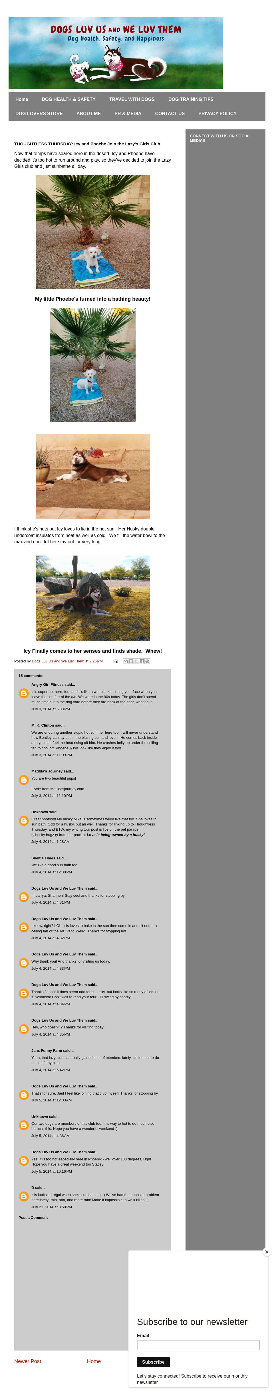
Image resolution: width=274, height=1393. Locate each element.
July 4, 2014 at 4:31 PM (50, 902)
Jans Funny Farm (46, 1050)
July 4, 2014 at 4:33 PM (50, 968)
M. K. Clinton (42, 725)
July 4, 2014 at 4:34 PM (50, 1004)
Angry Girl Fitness (47, 684)
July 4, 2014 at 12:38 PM (51, 872)
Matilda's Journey (47, 771)
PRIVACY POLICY (217, 113)
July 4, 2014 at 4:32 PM (50, 938)
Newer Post (27, 1361)
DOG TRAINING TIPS (190, 99)
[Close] (267, 1252)
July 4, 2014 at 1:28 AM (50, 841)
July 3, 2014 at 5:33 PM (50, 709)
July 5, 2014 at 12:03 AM (51, 1100)
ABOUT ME (88, 113)
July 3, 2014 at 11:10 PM (51, 796)
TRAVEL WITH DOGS (132, 99)
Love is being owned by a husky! (116, 835)
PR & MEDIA (127, 113)
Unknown (39, 812)
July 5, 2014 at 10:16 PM (51, 1171)
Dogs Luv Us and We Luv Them (59, 888)
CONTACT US (170, 113)
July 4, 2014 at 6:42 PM (50, 1070)
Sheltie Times (43, 858)
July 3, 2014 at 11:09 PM (51, 755)
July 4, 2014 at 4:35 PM (50, 1034)
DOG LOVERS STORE (39, 113)
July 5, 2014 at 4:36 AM (50, 1136)
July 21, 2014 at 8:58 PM (51, 1207)
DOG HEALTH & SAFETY (68, 99)
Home (21, 99)
